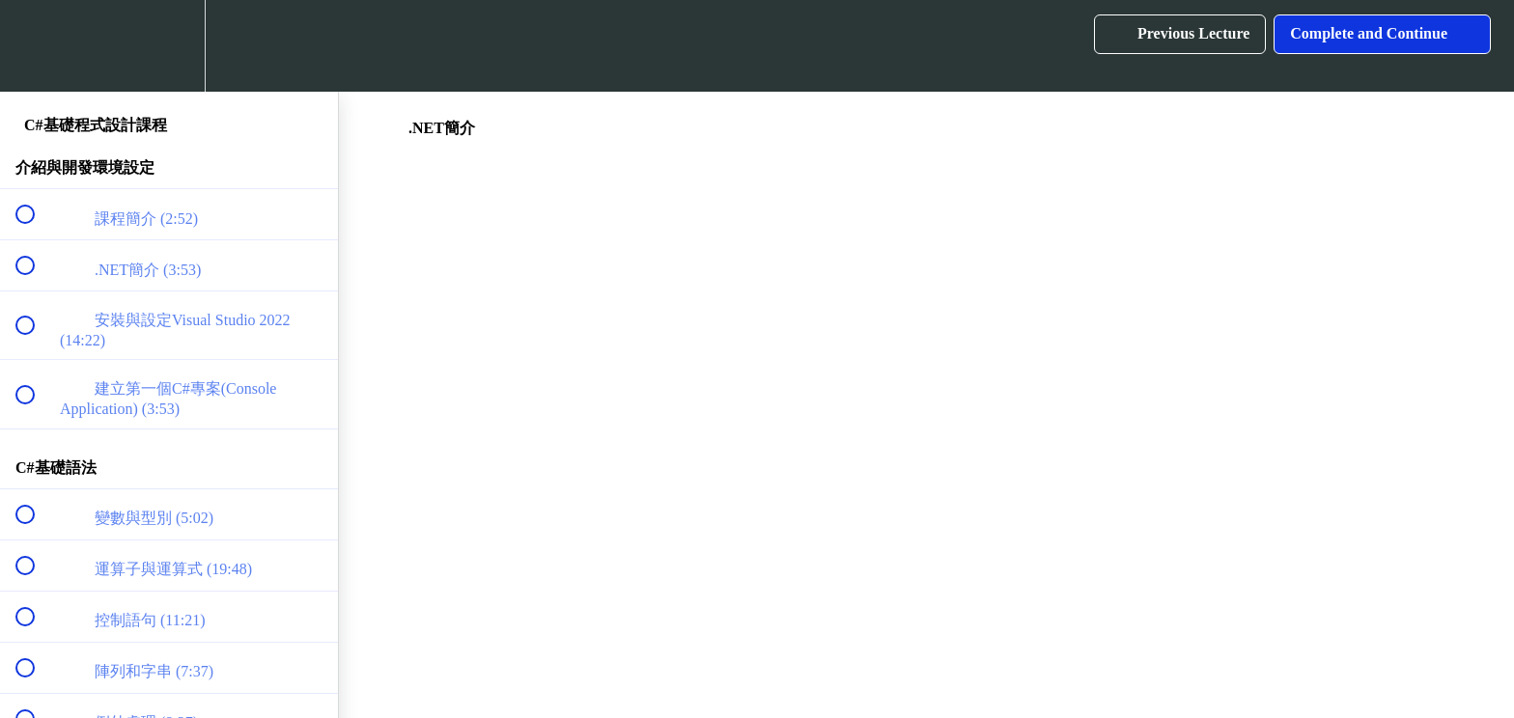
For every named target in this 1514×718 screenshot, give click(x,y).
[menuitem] (169, 46)
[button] (35, 46)
